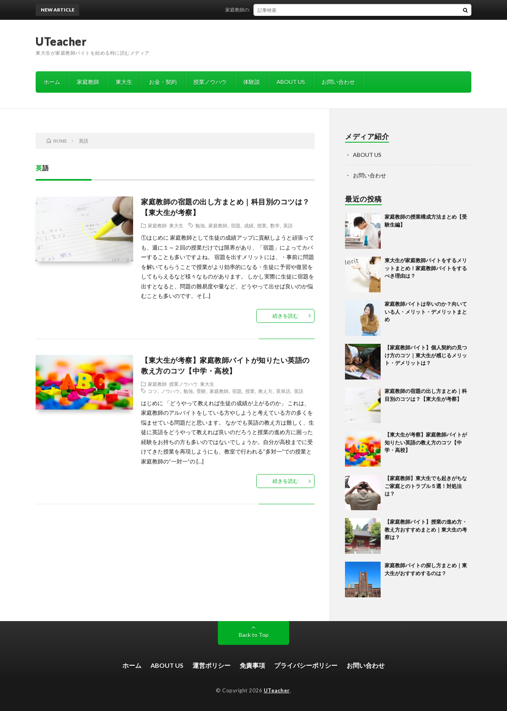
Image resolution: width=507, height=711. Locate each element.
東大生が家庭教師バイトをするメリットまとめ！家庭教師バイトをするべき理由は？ (426, 268)
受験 (201, 391)
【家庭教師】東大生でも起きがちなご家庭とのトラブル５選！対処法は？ (426, 486)
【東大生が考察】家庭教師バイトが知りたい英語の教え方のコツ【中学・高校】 (426, 442)
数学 (275, 225)
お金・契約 (163, 81)
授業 (262, 225)
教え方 (265, 391)
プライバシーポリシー (305, 665)
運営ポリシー (212, 665)
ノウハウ (170, 391)
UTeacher (61, 41)
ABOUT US (290, 81)
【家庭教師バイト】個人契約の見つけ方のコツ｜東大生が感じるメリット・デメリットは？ (426, 355)
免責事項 (252, 665)
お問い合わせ (338, 81)
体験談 (251, 81)
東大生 (124, 81)
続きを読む (285, 316)
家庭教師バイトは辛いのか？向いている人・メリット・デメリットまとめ (426, 311)
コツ (152, 391)
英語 (288, 225)
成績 (249, 225)
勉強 (200, 225)
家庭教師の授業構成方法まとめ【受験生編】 (279, 10)
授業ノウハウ (210, 81)
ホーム (52, 81)
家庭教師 (88, 81)
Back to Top (254, 634)
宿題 (235, 225)
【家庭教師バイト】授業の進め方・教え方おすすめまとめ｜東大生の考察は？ (426, 529)
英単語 (283, 391)
